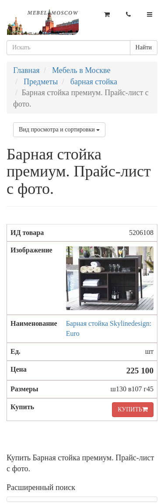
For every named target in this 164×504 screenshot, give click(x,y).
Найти (144, 47)
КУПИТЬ (133, 409)
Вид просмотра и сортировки (59, 129)
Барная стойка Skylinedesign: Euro (109, 328)
